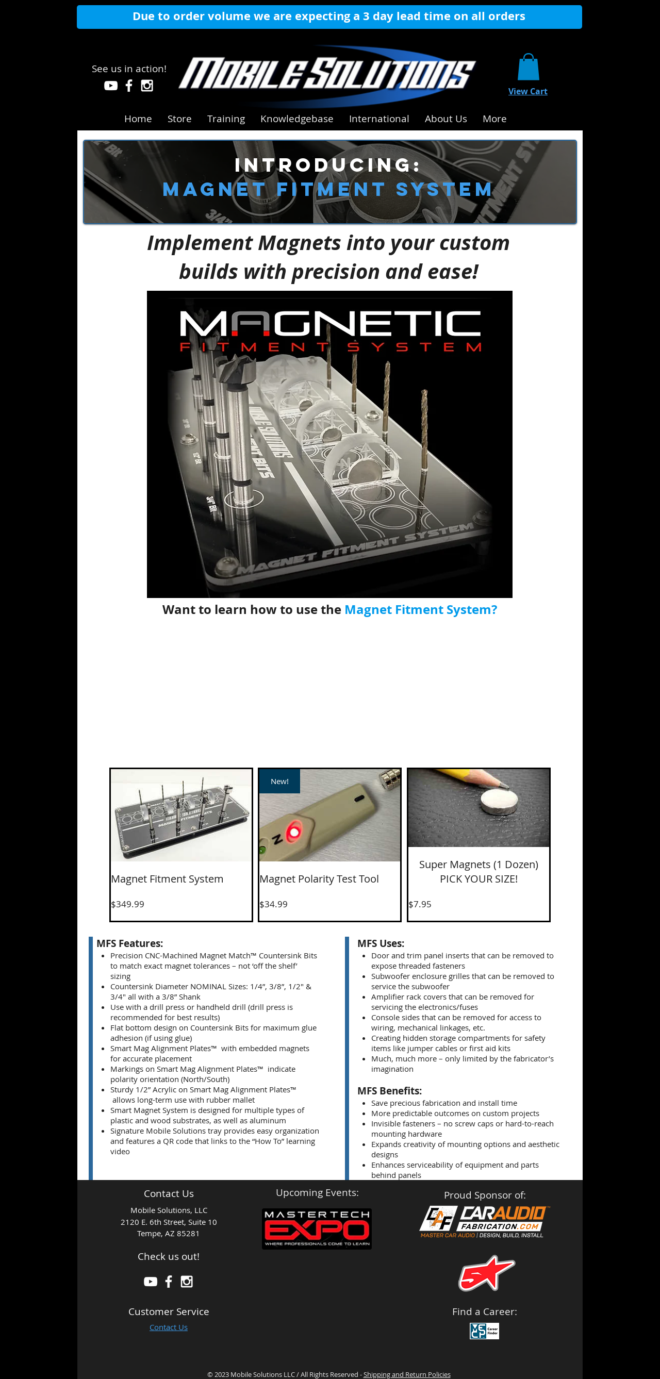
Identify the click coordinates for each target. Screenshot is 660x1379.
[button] (297, 117)
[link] (528, 66)
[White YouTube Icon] (111, 85)
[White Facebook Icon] (129, 85)
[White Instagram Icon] (147, 85)
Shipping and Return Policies (407, 1374)
